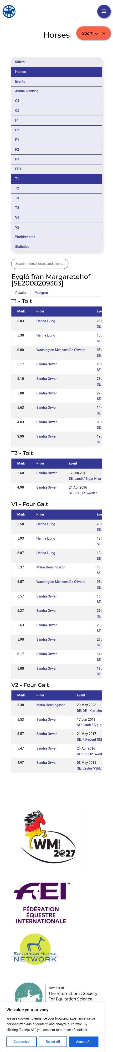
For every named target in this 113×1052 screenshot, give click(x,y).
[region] (52, 1027)
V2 (17, 227)
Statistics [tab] (22, 247)
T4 (17, 208)
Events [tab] (20, 81)
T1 (17, 179)
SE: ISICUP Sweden (83, 493)
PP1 (18, 169)
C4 (17, 101)
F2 (17, 130)
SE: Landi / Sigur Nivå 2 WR (89, 478)
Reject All (53, 1042)
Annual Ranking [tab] (26, 91)
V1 (17, 218)
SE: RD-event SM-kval (93, 739)
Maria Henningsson (51, 567)
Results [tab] (20, 293)
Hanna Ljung (45, 321)
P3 (17, 159)
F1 (17, 120)
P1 (17, 140)
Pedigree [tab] (41, 293)
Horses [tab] (20, 72)
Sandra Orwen (46, 364)
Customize (22, 1042)
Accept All (83, 1042)
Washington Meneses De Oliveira (60, 350)
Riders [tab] (20, 62)
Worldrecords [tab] (25, 237)
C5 (17, 110)
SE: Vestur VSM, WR (92, 768)
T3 (17, 198)
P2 (17, 149)
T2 (17, 188)
